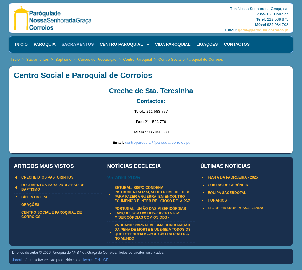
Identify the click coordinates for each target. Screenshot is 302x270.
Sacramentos (37, 59)
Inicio (15, 59)
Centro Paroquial (137, 59)
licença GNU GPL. (96, 260)
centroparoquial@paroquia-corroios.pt (157, 142)
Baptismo (63, 59)
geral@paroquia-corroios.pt (263, 30)
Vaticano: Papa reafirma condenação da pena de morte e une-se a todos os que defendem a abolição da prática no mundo (153, 231)
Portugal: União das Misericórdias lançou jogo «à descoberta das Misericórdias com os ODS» (150, 213)
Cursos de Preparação (97, 59)
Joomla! (18, 260)
